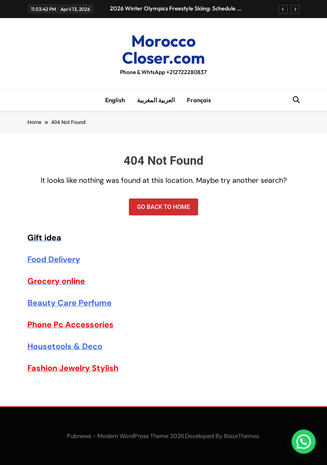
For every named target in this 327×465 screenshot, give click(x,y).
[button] (304, 442)
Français (199, 100)
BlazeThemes (241, 436)
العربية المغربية (156, 100)
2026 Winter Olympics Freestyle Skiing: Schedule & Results (175, 8)
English (115, 100)
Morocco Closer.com (163, 49)
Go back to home (163, 207)
